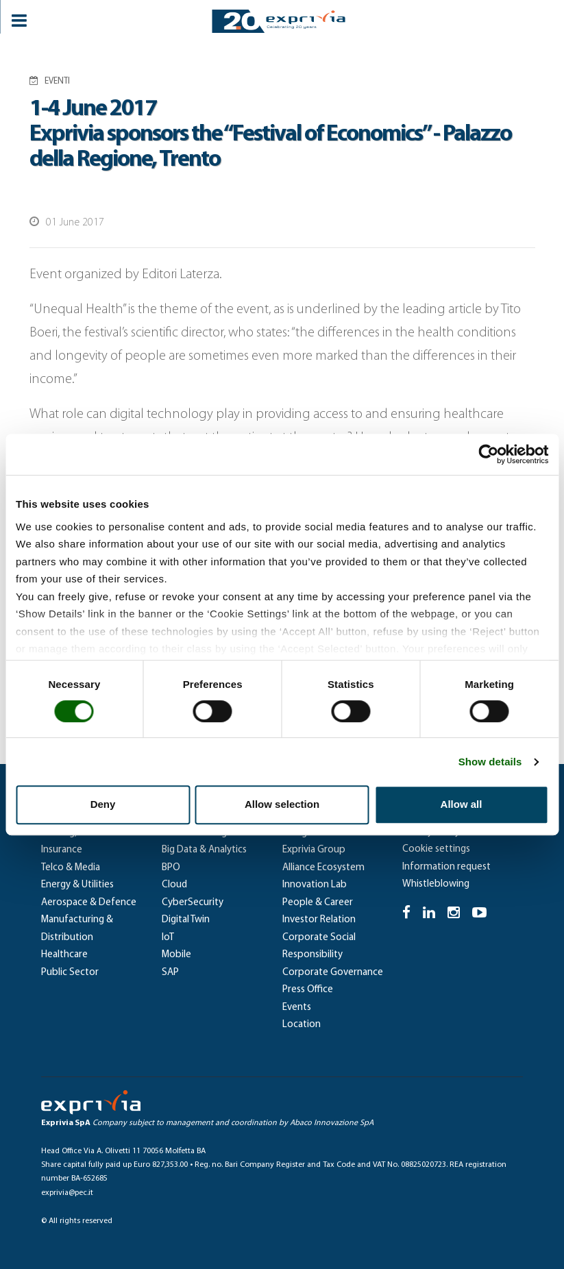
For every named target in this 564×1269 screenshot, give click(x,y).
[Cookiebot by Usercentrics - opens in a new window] (488, 454)
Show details (490, 761)
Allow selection (282, 804)
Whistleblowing (435, 884)
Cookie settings (436, 849)
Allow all (461, 804)
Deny (103, 804)
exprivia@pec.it (67, 1193)
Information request (446, 867)
